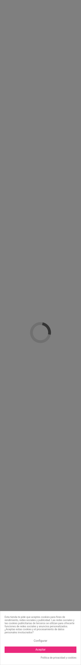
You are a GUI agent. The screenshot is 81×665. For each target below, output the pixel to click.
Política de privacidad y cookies (58, 657)
